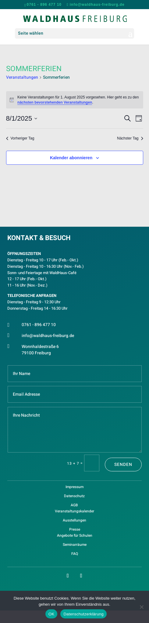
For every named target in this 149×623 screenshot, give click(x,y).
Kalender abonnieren (71, 157)
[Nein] (141, 607)
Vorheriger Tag (20, 138)
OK (51, 614)
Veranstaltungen (22, 77)
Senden (123, 464)
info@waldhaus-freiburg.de (48, 335)
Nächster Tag (130, 138)
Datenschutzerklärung (83, 614)
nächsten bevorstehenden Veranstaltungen (54, 102)
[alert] (74, 99)
